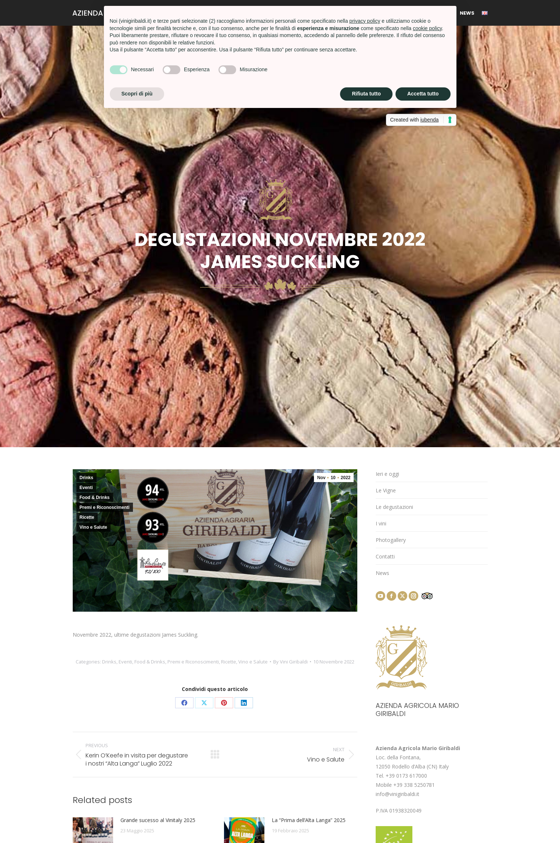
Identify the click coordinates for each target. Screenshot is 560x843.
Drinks (86, 477)
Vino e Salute (93, 527)
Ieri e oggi (387, 473)
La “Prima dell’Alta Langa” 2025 (309, 820)
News (382, 572)
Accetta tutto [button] (423, 94)
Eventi (86, 487)
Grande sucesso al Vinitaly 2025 (157, 820)
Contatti (385, 556)
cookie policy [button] (427, 28)
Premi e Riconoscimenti (105, 507)
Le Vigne (386, 490)
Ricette (87, 517)
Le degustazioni (394, 506)
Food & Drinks (95, 497)
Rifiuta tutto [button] (366, 94)
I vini (381, 523)
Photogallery (391, 539)
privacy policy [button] (364, 21)
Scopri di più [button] (137, 94)
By (290, 661)
